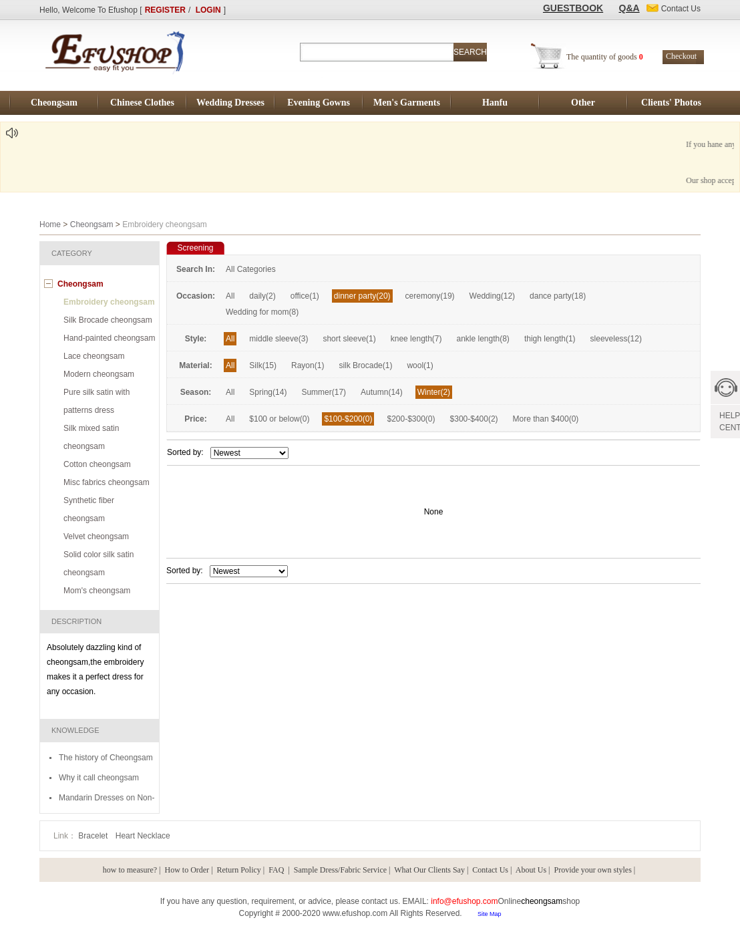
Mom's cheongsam (96, 590)
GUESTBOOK (573, 8)
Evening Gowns (318, 103)
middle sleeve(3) (278, 338)
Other (583, 103)
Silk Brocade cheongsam (107, 320)
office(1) (305, 296)
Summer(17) (323, 392)
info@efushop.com (464, 901)
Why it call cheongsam (99, 777)
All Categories (251, 269)
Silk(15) (262, 365)
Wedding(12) (492, 296)
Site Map (490, 914)
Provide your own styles (593, 870)
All (230, 296)
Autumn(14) (382, 392)
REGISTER (165, 10)
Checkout (681, 56)
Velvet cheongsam (96, 536)
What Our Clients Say (429, 870)
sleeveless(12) (616, 338)
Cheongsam (54, 103)
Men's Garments (406, 103)
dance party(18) (558, 296)
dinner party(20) (362, 296)
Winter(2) (433, 392)
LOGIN (208, 10)
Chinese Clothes (142, 103)
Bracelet (94, 835)
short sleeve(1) (349, 338)
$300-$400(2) (474, 419)
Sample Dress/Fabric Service (340, 870)
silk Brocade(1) (365, 365)
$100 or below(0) (279, 419)
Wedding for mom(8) (262, 312)
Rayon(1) (307, 365)
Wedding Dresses (230, 103)
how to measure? (130, 870)
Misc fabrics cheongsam (106, 482)
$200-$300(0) (411, 419)
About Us (531, 870)
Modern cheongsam (98, 374)
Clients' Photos (671, 103)
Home (50, 224)
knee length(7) (416, 338)
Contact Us (490, 870)
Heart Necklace (143, 835)
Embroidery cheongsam (109, 302)
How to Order (186, 870)
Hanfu (495, 103)
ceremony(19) (430, 296)
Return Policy (239, 870)
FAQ (277, 870)
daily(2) (262, 296)
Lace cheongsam (93, 356)
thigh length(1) (550, 338)
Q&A (629, 8)
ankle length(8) (482, 338)
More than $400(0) (546, 419)
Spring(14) (268, 392)
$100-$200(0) (348, 419)
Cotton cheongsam (97, 464)
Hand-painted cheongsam (109, 338)
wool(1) (420, 365)
